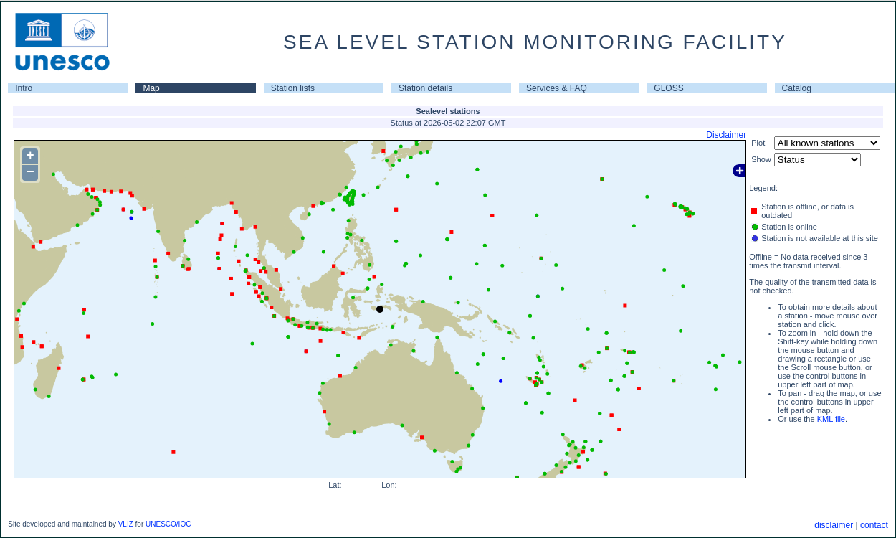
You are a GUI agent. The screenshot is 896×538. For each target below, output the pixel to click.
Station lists (293, 88)
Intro (23, 88)
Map (151, 88)
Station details (425, 88)
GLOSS (668, 88)
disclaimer (833, 525)
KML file (831, 419)
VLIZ (125, 524)
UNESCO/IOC (168, 524)
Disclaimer (726, 135)
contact (874, 525)
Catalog (796, 88)
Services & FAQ (556, 88)
